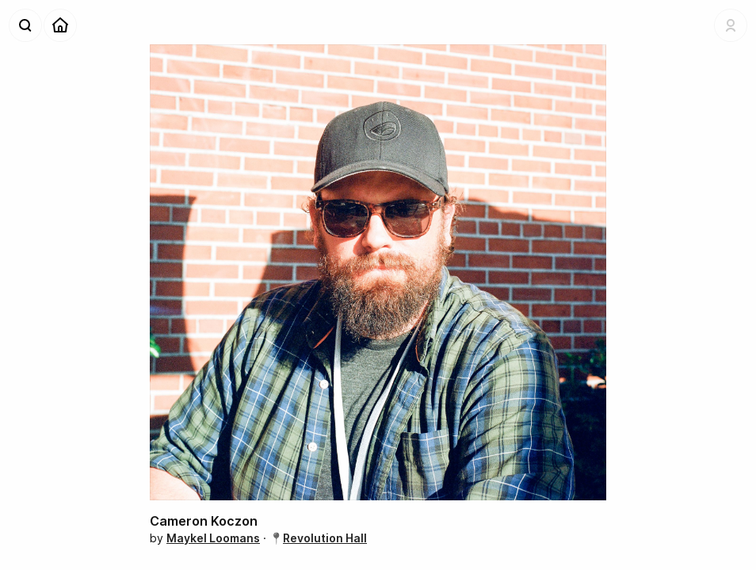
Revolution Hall (325, 538)
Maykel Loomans (213, 538)
